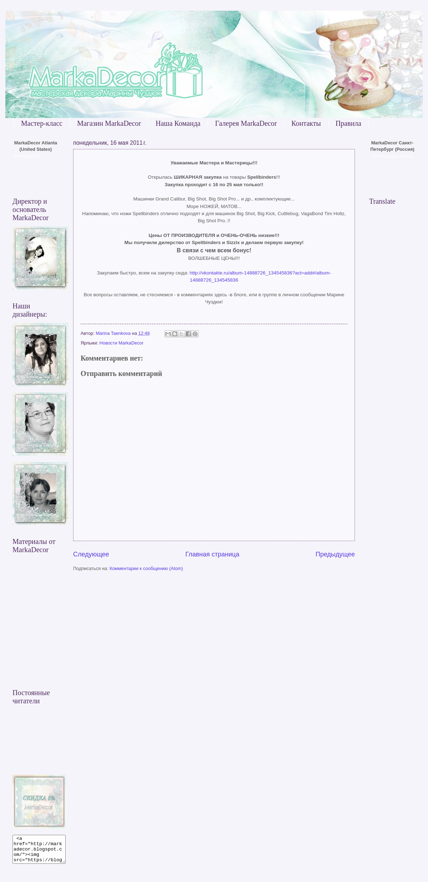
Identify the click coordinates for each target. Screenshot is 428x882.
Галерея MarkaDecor (246, 123)
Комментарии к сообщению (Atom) (146, 568)
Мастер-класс (41, 123)
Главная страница (212, 554)
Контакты (306, 123)
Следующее (91, 554)
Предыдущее (335, 554)
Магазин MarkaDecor (109, 123)
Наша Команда (178, 123)
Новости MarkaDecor (122, 343)
